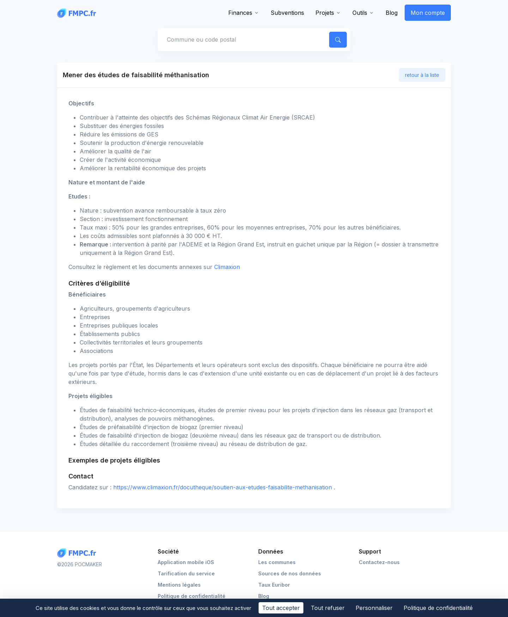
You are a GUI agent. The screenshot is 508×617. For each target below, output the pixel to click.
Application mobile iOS (186, 562)
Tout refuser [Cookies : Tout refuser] (328, 607)
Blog (392, 12)
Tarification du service (186, 573)
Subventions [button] (287, 12)
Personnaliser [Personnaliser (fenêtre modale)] (374, 607)
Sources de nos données (289, 573)
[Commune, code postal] (242, 39)
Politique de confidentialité (191, 596)
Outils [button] (359, 12)
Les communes (277, 562)
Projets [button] (324, 12)
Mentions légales (179, 585)
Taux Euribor (274, 585)
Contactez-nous (379, 562)
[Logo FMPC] (78, 553)
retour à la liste (422, 75)
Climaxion (227, 266)
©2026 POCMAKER (79, 564)
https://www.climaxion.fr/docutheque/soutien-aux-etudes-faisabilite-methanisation (223, 487)
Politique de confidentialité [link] (438, 607)
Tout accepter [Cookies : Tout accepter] (281, 607)
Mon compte (428, 12)
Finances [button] (240, 12)
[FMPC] (78, 12)
